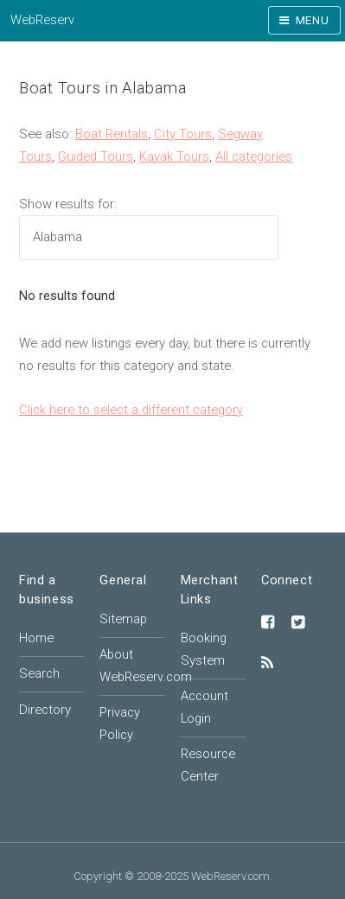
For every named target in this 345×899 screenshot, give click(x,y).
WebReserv (42, 20)
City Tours (183, 134)
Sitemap (123, 619)
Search (39, 673)
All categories (253, 156)
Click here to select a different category (131, 410)
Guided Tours (95, 156)
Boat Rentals (111, 134)
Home (36, 638)
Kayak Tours (174, 156)
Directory (45, 709)
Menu (312, 20)
